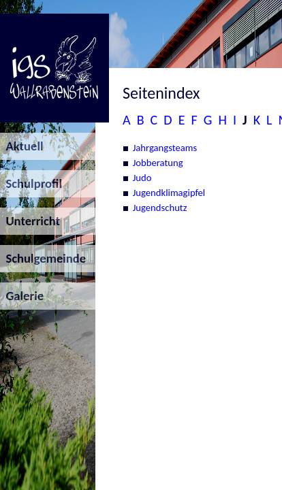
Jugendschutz (160, 207)
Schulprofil (31, 183)
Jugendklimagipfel (169, 192)
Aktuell (22, 146)
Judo (142, 178)
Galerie (22, 296)
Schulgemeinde (43, 258)
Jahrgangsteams (165, 148)
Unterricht (30, 221)
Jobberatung (158, 163)
